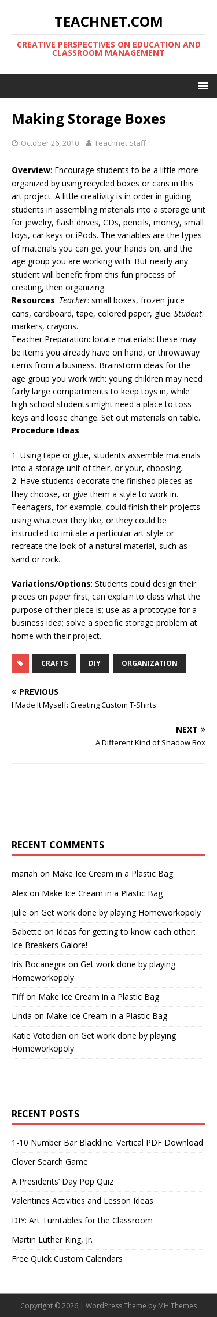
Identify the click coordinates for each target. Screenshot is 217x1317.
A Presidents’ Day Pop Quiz (62, 1181)
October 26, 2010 (50, 143)
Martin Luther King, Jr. (52, 1239)
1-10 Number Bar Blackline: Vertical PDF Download (107, 1142)
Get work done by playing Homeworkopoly (121, 912)
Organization (150, 663)
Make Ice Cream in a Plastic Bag (112, 873)
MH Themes (177, 1306)
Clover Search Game (50, 1161)
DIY (95, 663)
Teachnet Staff (120, 143)
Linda (22, 1015)
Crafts (54, 663)
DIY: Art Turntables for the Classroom (82, 1220)
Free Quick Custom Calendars (67, 1258)
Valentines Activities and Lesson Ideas (82, 1200)
